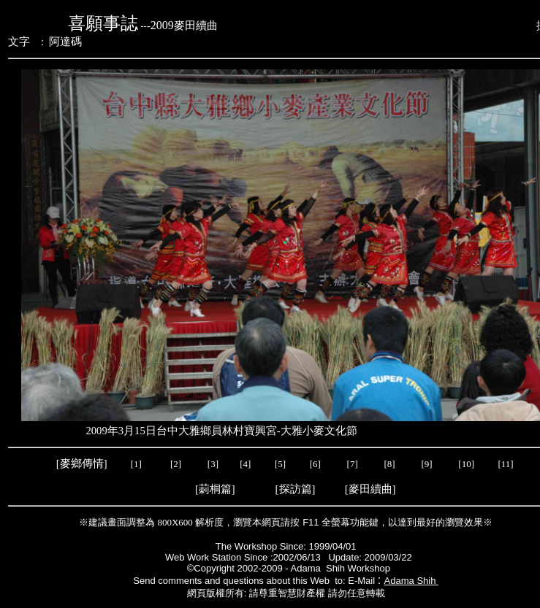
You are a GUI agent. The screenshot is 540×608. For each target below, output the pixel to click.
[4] (244, 463)
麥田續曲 (370, 489)
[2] (176, 463)
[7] (352, 463)
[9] (427, 463)
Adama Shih (411, 580)
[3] (213, 463)
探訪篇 (295, 489)
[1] (136, 463)
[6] (313, 463)
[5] (280, 463)
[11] (506, 463)
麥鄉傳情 (82, 463)
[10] (466, 463)
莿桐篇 (215, 489)
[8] (389, 463)
